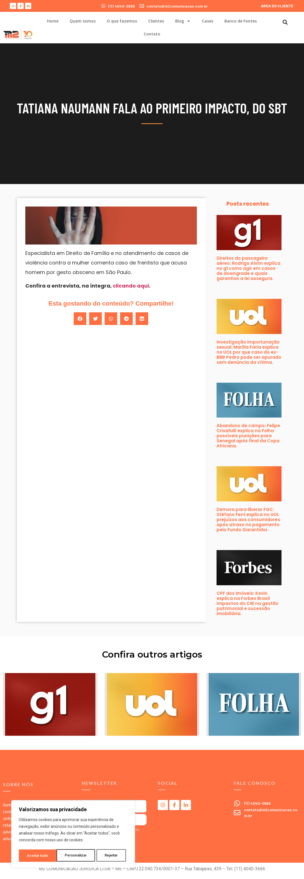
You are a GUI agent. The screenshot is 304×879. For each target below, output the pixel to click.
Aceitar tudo (109, 855)
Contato (152, 34)
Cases (207, 21)
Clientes (156, 21)
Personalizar (38, 855)
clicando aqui (131, 285)
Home (52, 21)
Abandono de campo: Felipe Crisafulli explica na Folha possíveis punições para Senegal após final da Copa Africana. (248, 436)
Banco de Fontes (240, 21)
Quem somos (83, 21)
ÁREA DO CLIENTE (277, 5)
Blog (183, 21)
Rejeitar (74, 855)
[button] (285, 22)
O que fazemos (122, 21)
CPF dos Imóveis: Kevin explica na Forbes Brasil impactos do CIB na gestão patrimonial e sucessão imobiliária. (247, 603)
